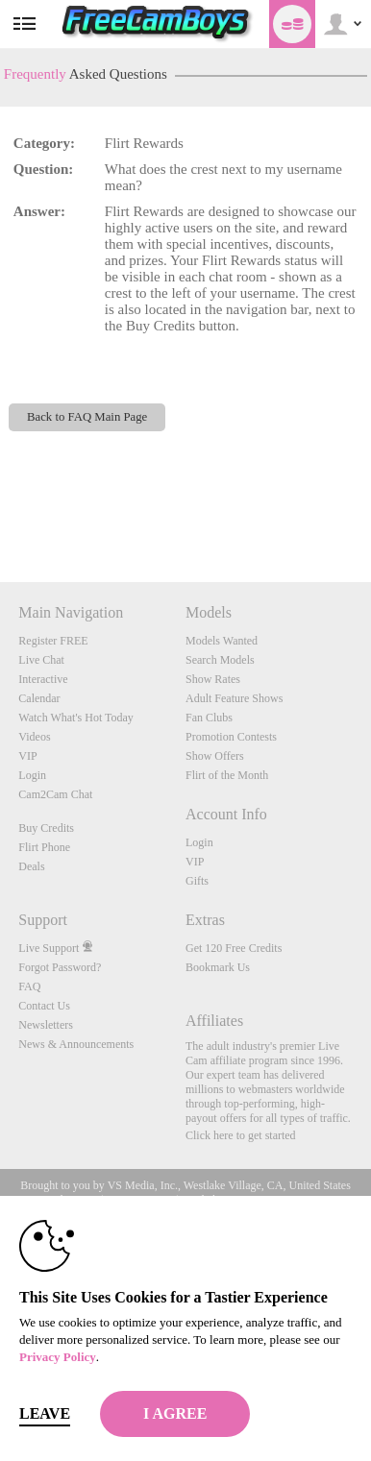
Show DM (0, 510)
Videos (34, 736)
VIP (27, 756)
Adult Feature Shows (234, 698)
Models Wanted (222, 640)
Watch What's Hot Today (76, 717)
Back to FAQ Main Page (87, 417)
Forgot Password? (59, 967)
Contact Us (44, 1005)
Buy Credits (46, 828)
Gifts (197, 881)
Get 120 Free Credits (234, 948)
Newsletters (45, 1025)
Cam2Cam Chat (55, 794)
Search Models (220, 660)
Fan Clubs (209, 717)
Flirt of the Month (227, 775)
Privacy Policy (57, 1357)
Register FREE (52, 640)
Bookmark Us (218, 967)
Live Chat (41, 660)
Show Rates (213, 679)
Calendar (39, 698)
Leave (44, 1413)
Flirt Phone (44, 847)
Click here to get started (241, 1135)
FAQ (29, 986)
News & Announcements (76, 1044)
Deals (31, 866)
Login (32, 775)
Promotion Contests (231, 736)
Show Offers (215, 756)
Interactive (42, 679)
